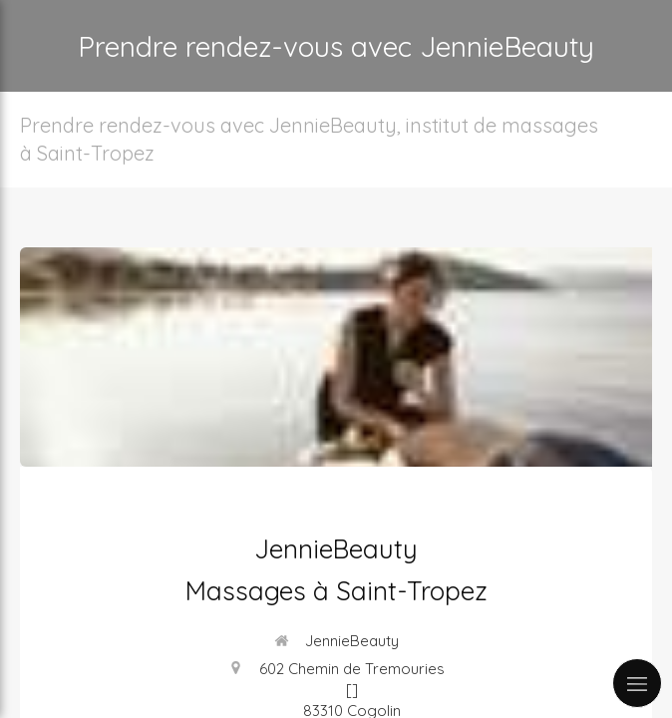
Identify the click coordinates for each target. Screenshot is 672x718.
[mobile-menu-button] (637, 683)
